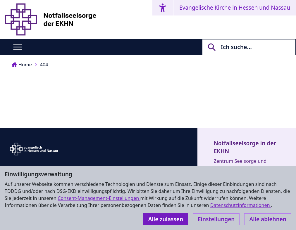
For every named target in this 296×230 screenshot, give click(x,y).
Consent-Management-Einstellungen (99, 198)
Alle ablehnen (267, 219)
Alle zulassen (165, 219)
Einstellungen (216, 219)
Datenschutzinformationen (240, 205)
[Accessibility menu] (162, 7)
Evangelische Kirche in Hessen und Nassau (234, 7)
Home (22, 64)
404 (44, 64)
